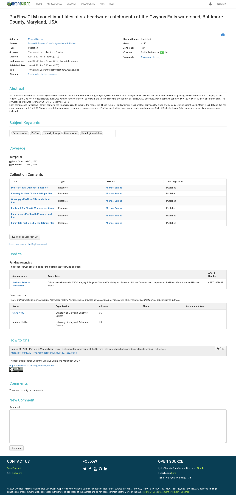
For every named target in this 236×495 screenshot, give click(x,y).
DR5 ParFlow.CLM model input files (29, 187)
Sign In (222, 3)
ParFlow (35, 133)
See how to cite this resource (42, 74)
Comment (14, 401)
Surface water (20, 133)
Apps (102, 3)
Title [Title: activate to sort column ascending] (14, 181)
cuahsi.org (17, 466)
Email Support (14, 462)
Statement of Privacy (168, 485)
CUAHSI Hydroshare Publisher (61, 43)
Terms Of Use (150, 485)
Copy (221, 342)
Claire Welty (18, 306)
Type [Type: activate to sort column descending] (118, 181)
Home (39, 3)
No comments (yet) (150, 57)
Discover (71, 3)
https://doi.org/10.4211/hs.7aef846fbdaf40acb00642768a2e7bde (44, 346)
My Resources (54, 3)
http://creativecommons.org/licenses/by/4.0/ (32, 359)
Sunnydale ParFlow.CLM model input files (32, 216)
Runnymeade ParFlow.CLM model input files (34, 211)
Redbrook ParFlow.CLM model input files (32, 205)
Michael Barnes (35, 39)
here (173, 466)
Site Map (185, 485)
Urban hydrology (52, 133)
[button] (210, 4)
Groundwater (70, 133)
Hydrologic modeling (91, 133)
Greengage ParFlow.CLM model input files (33, 199)
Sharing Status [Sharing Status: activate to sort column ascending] (192, 181)
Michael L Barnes (36, 43)
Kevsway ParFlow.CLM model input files (31, 193)
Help (111, 3)
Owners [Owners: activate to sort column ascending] (147, 181)
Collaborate (88, 3)
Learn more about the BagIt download (28, 238)
